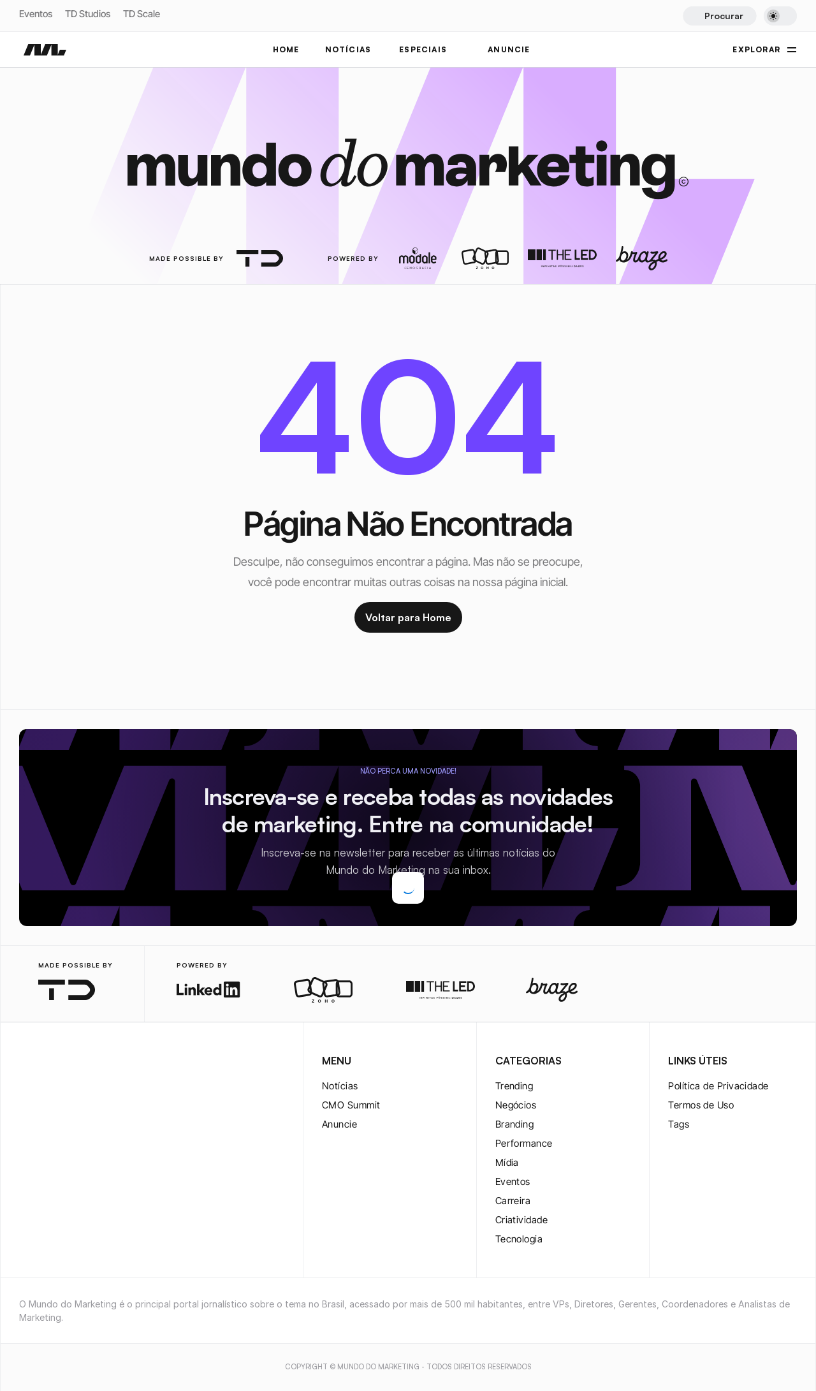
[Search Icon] (719, 16)
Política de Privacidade (718, 1086)
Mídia (507, 1162)
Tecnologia (519, 1239)
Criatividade (521, 1220)
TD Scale (141, 14)
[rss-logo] (108, 1062)
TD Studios (87, 14)
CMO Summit (351, 1105)
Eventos (35, 14)
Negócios (516, 1105)
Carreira (513, 1201)
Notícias (340, 1086)
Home (286, 49)
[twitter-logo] (47, 1062)
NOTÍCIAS (348, 49)
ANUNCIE (509, 49)
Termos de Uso (701, 1105)
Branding (514, 1124)
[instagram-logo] (26, 1062)
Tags (678, 1124)
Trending (514, 1086)
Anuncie (339, 1124)
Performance (524, 1143)
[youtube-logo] (88, 1062)
